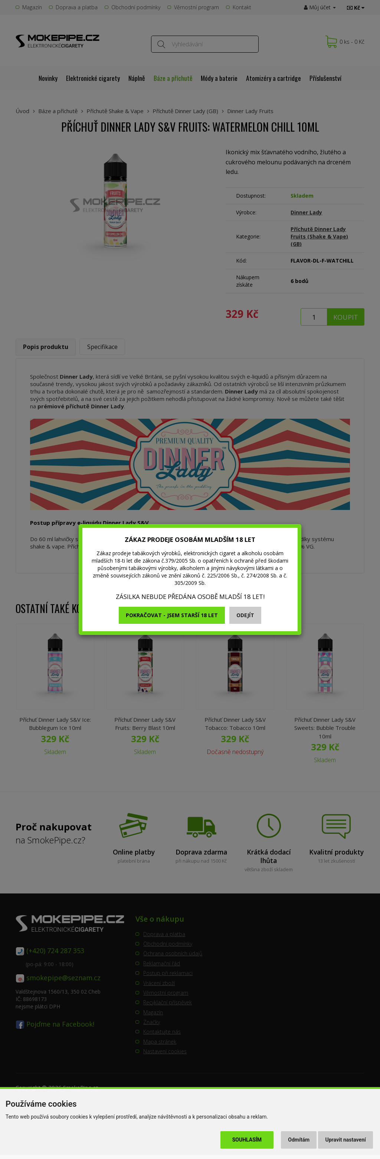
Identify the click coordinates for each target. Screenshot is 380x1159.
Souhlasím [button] (247, 1140)
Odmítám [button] (298, 1140)
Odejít (245, 615)
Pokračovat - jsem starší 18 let (172, 615)
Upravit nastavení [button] (345, 1140)
